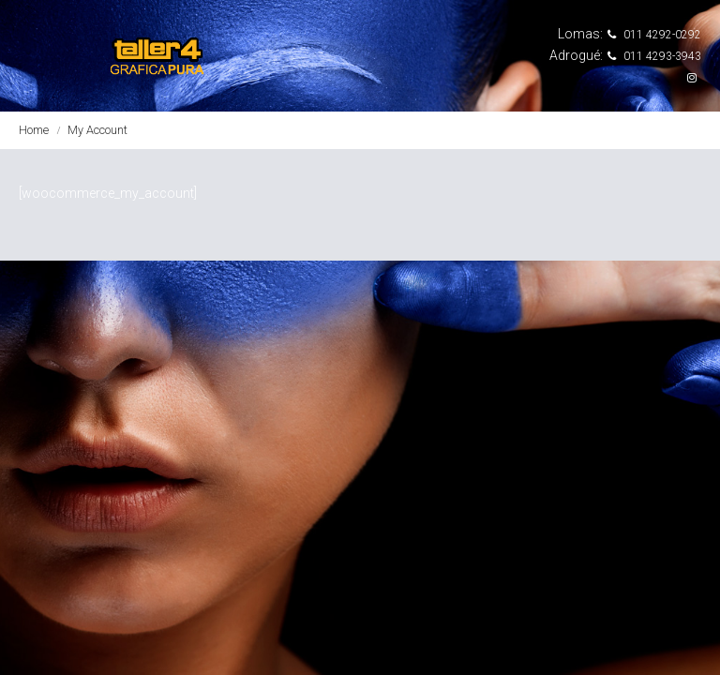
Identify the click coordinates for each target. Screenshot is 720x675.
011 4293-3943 (654, 56)
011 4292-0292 (654, 34)
